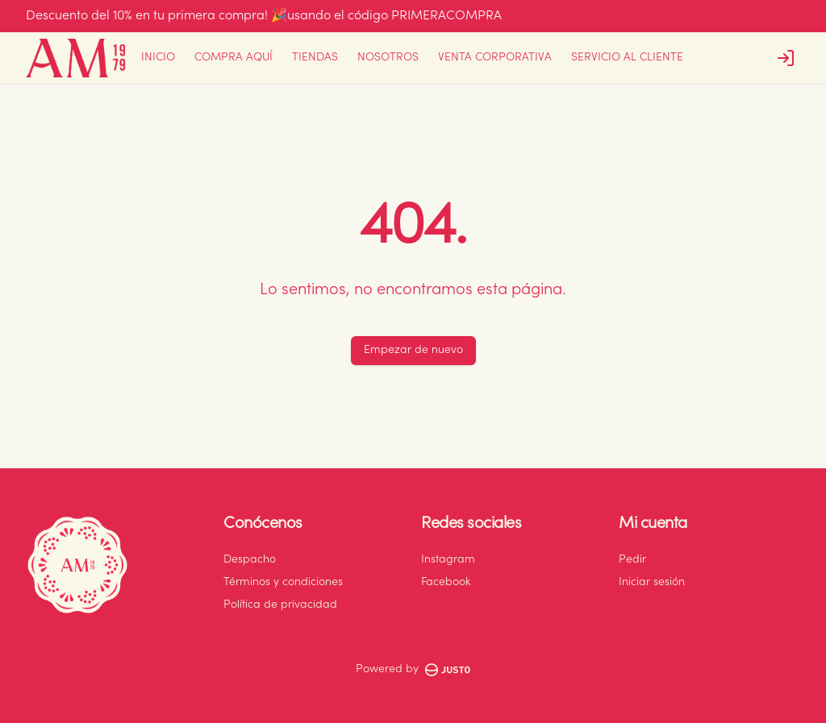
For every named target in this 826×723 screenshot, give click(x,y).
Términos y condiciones (283, 582)
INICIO (158, 58)
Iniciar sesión (652, 582)
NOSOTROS (388, 58)
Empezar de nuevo (413, 350)
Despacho (249, 560)
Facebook (445, 582)
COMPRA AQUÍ (233, 58)
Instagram (448, 560)
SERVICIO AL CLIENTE (627, 58)
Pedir (632, 560)
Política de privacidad (280, 605)
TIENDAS (315, 58)
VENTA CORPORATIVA (495, 58)
